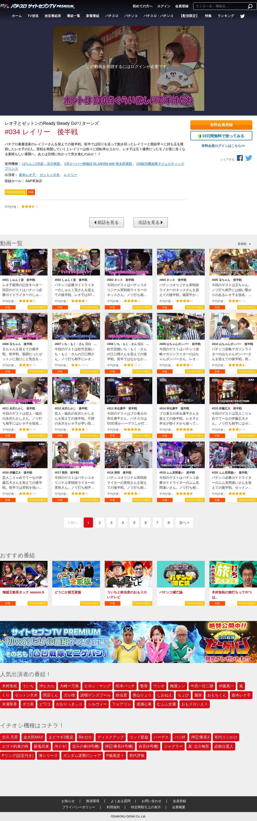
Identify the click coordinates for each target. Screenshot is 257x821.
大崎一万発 (69, 686)
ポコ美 (28, 704)
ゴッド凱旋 (138, 737)
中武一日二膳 (202, 686)
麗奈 (198, 695)
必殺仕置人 (223, 746)
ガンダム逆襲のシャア (82, 756)
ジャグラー (173, 746)
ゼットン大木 (50, 175)
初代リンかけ (226, 737)
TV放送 (33, 16)
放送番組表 (52, 16)
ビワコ (45, 704)
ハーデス (161, 737)
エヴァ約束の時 (15, 746)
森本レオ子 (27, 175)
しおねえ (164, 695)
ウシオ (159, 686)
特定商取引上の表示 (146, 807)
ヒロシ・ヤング (97, 686)
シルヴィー (97, 704)
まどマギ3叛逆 (60, 737)
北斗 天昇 (10, 737)
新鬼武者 (41, 746)
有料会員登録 (221, 125)
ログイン (163, 6)
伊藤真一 (226, 686)
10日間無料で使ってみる (221, 136)
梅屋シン (177, 686)
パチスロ (111, 16)
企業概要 (178, 807)
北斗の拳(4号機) (86, 746)
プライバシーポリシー (78, 807)
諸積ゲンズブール (95, 695)
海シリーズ (48, 756)
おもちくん (216, 695)
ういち (28, 686)
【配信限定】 (189, 16)
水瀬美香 (9, 704)
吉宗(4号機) (148, 746)
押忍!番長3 (200, 737)
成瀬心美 (144, 704)
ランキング (226, 16)
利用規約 (113, 807)
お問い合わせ (151, 801)
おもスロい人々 (194, 704)
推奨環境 (92, 801)
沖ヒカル (46, 686)
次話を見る (150, 222)
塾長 (144, 686)
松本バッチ (125, 686)
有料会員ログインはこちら (221, 146)
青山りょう (142, 695)
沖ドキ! (60, 746)
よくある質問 (121, 801)
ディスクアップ (110, 737)
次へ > (184, 523)
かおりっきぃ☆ (69, 704)
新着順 (242, 244)
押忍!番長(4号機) (119, 746)
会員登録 (181, 6)
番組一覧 (73, 16)
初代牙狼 (136, 756)
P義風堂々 (115, 756)
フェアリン (121, 704)
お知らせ (68, 801)
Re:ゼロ (85, 737)
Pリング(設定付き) (17, 756)
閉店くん (50, 695)
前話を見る (106, 222)
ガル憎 (69, 695)
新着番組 (92, 16)
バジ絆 (180, 737)
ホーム (17, 16)
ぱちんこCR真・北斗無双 (41, 164)
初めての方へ (142, 6)
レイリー (70, 175)
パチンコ (131, 16)
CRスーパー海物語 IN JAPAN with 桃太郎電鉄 (98, 164)
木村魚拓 (9, 686)
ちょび (183, 695)
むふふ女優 (166, 704)
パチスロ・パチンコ (158, 16)
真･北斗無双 (198, 746)
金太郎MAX (33, 737)
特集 (208, 16)
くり (5, 695)
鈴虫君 (121, 695)
